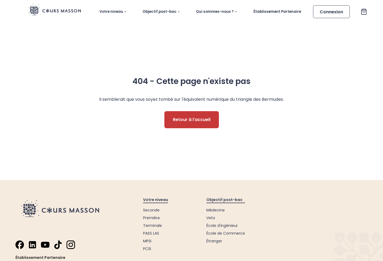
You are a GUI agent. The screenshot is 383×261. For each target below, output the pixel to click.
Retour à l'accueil (191, 120)
